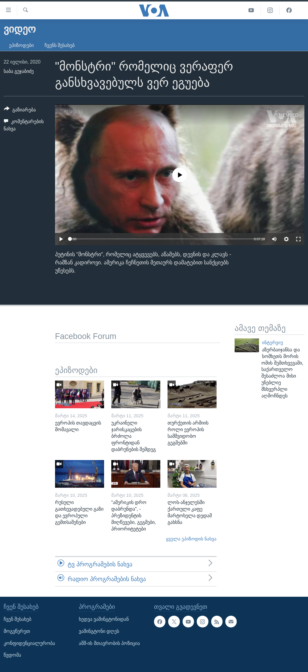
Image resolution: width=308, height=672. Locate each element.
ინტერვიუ (272, 342)
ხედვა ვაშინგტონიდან (104, 619)
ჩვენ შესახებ (17, 619)
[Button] (20, 110)
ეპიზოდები (21, 45)
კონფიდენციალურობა (29, 643)
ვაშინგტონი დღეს (99, 631)
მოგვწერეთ (17, 631)
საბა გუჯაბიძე (19, 71)
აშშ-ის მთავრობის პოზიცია (109, 643)
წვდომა (12, 655)
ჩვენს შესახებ (60, 45)
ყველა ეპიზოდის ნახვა (191, 539)
